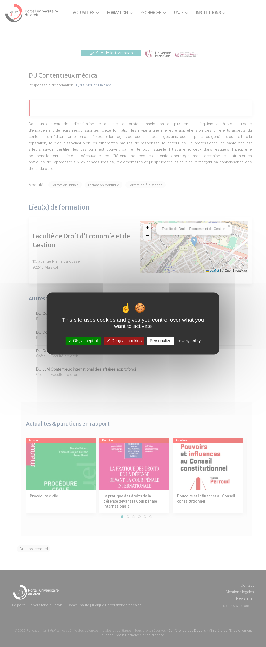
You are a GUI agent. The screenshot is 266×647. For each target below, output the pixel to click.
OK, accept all (83, 341)
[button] (165, 228)
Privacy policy (189, 341)
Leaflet (230, 270)
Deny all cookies (124, 341)
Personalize (160, 341)
